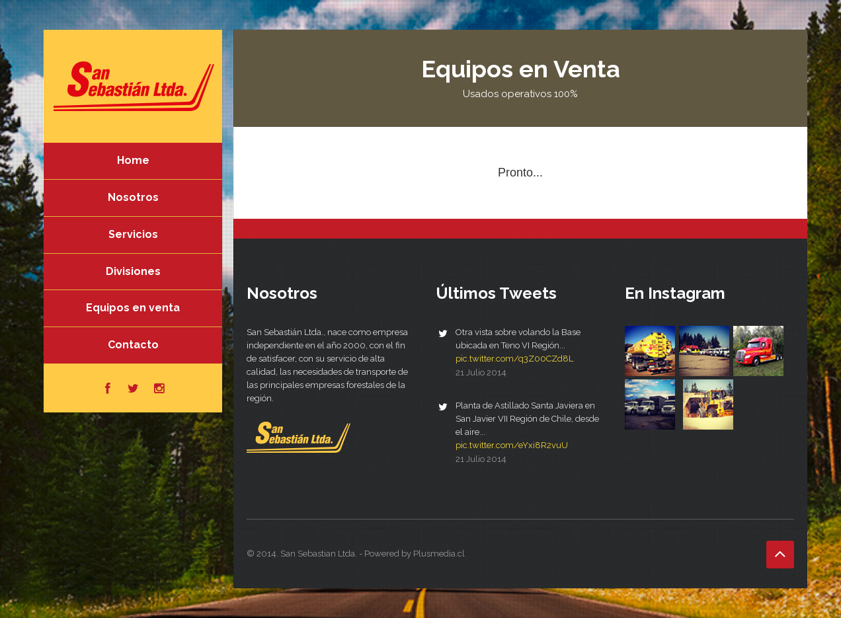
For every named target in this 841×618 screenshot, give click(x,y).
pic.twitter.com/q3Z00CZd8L (514, 359)
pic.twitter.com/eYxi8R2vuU (512, 445)
